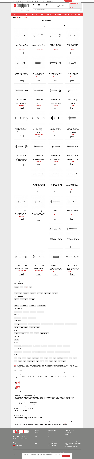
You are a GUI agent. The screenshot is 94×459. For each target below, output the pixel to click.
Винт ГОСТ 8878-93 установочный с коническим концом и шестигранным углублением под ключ (72, 267)
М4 (50, 358)
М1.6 (29, 358)
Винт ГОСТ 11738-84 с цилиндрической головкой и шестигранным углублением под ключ (72, 157)
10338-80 (18, 382)
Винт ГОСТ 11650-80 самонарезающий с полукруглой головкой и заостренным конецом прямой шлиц (73, 129)
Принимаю (66, 456)
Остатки (41, 14)
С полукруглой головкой (34, 324)
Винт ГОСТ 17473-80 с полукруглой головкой (72, 211)
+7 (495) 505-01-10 (19, 1)
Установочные (18, 311)
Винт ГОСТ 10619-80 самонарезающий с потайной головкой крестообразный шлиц (21, 101)
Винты (20, 17)
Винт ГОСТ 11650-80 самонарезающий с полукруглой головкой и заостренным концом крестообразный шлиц (21, 158)
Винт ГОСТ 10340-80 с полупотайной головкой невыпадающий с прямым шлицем (21, 73)
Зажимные (32, 293)
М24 (33, 361)
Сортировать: (37, 25)
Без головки (32, 305)
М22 (29, 361)
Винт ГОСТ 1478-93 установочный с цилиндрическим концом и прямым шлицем (72, 185)
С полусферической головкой (21, 327)
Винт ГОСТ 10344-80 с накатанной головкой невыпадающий (72, 73)
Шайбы (36, 443)
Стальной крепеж (51, 441)
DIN (21, 287)
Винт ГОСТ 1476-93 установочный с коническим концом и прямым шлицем (38, 184)
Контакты (77, 14)
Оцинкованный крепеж (52, 443)
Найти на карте (41, 1)
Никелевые (42, 352)
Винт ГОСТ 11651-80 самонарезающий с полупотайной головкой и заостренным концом (38, 157)
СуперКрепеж (65, 423)
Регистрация (67, 434)
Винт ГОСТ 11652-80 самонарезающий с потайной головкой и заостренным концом (55, 157)
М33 (46, 361)
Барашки (16, 305)
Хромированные (27, 352)
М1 (15, 358)
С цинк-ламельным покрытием (62, 352)
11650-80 (18, 387)
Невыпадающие (24, 305)
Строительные (40, 311)
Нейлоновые (66, 345)
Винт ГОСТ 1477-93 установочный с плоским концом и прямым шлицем (55, 184)
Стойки (36, 441)
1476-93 (17, 388)
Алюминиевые (52, 345)
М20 (24, 361)
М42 (55, 361)
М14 (75, 358)
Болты (36, 432)
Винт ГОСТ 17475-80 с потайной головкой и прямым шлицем (38, 267)
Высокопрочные (41, 305)
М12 (70, 358)
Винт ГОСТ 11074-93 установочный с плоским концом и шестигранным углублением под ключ (21, 129)
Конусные (24, 318)
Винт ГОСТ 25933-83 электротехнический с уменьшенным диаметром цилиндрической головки (55, 267)
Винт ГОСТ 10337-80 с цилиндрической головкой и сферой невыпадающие (38, 46)
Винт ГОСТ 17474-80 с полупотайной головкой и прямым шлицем (72, 239)
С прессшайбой (24, 299)
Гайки (36, 436)
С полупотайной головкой (71, 324)
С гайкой (16, 299)
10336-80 (18, 379)
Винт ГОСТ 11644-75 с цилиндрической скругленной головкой (55, 128)
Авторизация (68, 432)
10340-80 (18, 384)
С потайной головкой (34, 327)
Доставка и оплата (68, 14)
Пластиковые (37, 345)
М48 (60, 361)
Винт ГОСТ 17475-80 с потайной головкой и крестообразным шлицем (21, 267)
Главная (14, 17)
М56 (64, 361)
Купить (21, 53)
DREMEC (16, 287)
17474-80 (18, 389)
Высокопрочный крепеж (53, 438)
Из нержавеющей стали (26, 345)
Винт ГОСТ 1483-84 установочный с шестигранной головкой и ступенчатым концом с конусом (38, 213)
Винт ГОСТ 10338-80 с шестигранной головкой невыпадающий (56, 46)
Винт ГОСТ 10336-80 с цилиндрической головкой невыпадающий (21, 46)
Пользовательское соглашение (71, 446)
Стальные (44, 345)
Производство (58, 14)
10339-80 (18, 383)
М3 (41, 358)
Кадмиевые (35, 352)
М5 (54, 358)
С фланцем (32, 299)
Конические (39, 293)
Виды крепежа (52, 430)
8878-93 (17, 391)
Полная (16, 339)
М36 (51, 361)
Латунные (17, 345)
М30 (42, 361)
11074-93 (18, 386)
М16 (15, 361)
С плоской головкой (59, 324)
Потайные (26, 293)
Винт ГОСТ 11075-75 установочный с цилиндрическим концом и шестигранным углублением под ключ (38, 129)
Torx (31, 333)
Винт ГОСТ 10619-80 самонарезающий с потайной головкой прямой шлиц (38, 101)
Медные (59, 345)
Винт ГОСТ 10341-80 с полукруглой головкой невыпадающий (38, 73)
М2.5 (37, 358)
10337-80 (18, 381)
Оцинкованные (18, 352)
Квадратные (17, 318)
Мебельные (25, 311)
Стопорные (55, 293)
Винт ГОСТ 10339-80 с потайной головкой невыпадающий (72, 46)
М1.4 (24, 358)
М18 (20, 361)
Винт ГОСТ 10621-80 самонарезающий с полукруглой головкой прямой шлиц (72, 101)
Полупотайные (18, 293)
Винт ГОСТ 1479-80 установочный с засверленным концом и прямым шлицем (21, 212)
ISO (30, 287)
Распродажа (34, 14)
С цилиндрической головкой (20, 324)
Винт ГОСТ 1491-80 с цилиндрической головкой (55, 211)
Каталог (37, 430)
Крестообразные (44, 333)
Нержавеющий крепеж (52, 445)
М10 (66, 358)
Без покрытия (50, 352)
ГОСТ (49, 434)
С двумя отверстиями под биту (21, 333)
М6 (58, 358)
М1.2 (20, 358)
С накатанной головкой (47, 324)
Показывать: (66, 25)
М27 (38, 361)
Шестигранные (32, 318)
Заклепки (37, 438)
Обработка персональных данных (72, 441)
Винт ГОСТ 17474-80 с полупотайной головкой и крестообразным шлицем (55, 239)
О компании (49, 14)
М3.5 (46, 358)
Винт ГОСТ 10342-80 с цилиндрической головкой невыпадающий (55, 73)
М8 (62, 358)
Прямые (36, 333)
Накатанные (47, 293)
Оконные (33, 311)
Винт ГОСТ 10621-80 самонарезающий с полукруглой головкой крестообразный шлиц (55, 101)
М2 (33, 358)
